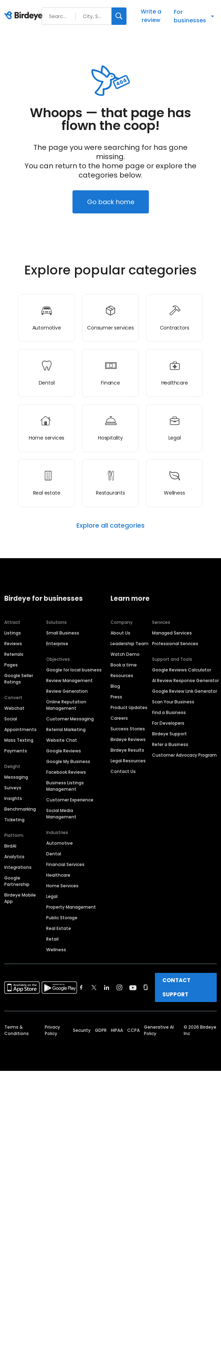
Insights (13, 798)
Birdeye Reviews (128, 739)
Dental (53, 854)
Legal (52, 896)
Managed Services (172, 633)
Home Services (62, 886)
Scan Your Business (173, 702)
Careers (119, 718)
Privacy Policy (52, 1030)
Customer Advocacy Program (184, 755)
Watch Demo (125, 654)
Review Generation (67, 691)
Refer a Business (170, 744)
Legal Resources (128, 761)
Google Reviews (63, 751)
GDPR (101, 1030)
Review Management (69, 680)
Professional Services (175, 644)
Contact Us (123, 771)
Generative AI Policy (159, 1030)
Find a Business (169, 712)
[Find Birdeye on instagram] (119, 987)
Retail (52, 939)
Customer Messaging (70, 719)
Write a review (151, 15)
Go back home (110, 201)
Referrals (13, 654)
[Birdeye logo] (24, 16)
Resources (121, 675)
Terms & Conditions (16, 1030)
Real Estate (58, 928)
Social (10, 719)
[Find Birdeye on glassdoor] (146, 987)
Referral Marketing (66, 729)
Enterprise (57, 644)
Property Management (71, 907)
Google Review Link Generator (184, 691)
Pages (11, 665)
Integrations (18, 867)
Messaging (16, 777)
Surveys (12, 788)
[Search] (119, 16)
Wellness (56, 950)
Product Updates (128, 707)
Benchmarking (20, 809)
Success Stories (127, 729)
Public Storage (61, 918)
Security (82, 1030)
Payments (15, 751)
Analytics (14, 857)
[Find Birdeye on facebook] (81, 987)
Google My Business (68, 761)
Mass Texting (18, 740)
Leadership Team (129, 644)
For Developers (168, 723)
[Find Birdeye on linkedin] (106, 987)
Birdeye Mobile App (20, 898)
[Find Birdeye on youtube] (132, 987)
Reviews (13, 644)
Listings (12, 633)
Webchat (14, 708)
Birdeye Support (169, 734)
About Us (120, 633)
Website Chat (61, 740)
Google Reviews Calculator (181, 670)
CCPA (133, 1030)
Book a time (123, 665)
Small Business (62, 633)
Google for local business (74, 670)
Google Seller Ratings (18, 678)
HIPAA (117, 1030)
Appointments (20, 729)
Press (116, 697)
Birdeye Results (127, 750)
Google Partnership (16, 881)
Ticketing (14, 820)
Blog (115, 686)
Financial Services (65, 864)
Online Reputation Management (66, 705)
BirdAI (10, 846)
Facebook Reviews (66, 772)
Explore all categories (110, 525)
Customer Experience (69, 800)
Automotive (59, 843)
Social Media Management (61, 813)
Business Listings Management (65, 786)
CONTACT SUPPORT (176, 987)
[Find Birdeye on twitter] (94, 987)
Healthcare (58, 875)
